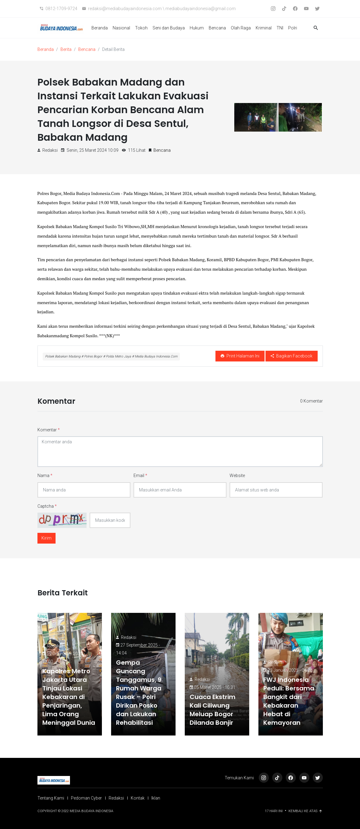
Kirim (46, 538)
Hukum (197, 27)
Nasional (121, 27)
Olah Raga (241, 27)
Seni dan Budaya (169, 27)
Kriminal (264, 27)
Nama (44, 475)
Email (140, 475)
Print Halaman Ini (240, 355)
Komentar (48, 429)
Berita (66, 49)
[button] (316, 28)
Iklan (155, 798)
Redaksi (55, 646)
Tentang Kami (50, 798)
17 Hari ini (274, 811)
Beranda (99, 27)
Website (237, 475)
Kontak (138, 798)
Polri (292, 27)
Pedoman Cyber (86, 798)
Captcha (47, 506)
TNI (280, 27)
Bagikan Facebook (291, 355)
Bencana (217, 27)
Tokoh (141, 27)
